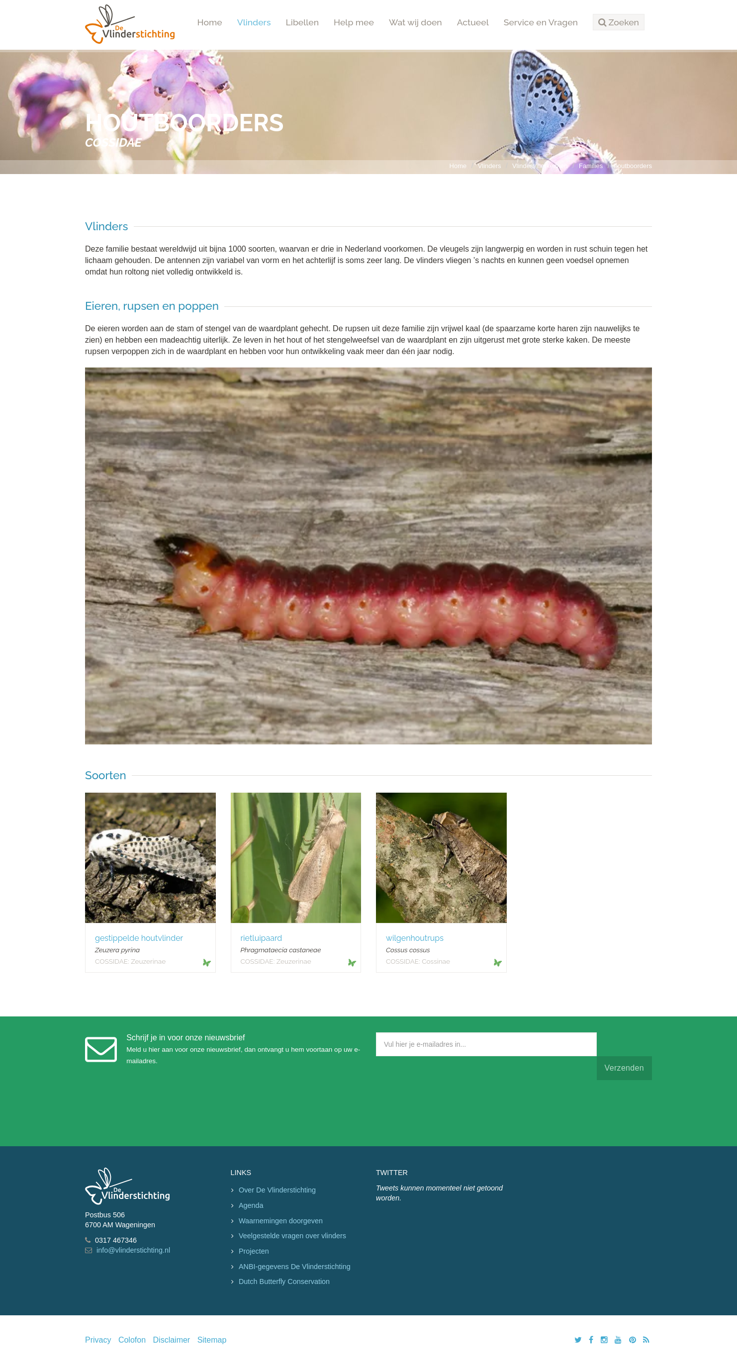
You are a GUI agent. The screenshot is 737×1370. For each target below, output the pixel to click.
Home (209, 22)
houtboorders (633, 166)
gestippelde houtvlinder (139, 938)
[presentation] (451, 1111)
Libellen (302, 22)
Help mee (354, 22)
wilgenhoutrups (415, 938)
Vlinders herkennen (540, 166)
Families (591, 166)
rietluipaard (261, 938)
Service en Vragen (541, 22)
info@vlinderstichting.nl (133, 1250)
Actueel (473, 22)
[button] (618, 22)
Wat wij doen (415, 22)
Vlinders (254, 22)
